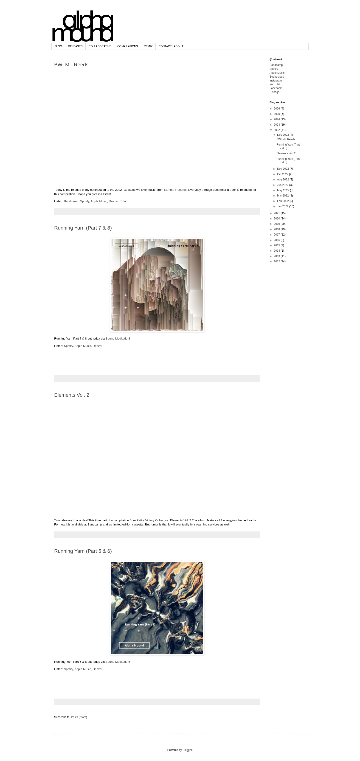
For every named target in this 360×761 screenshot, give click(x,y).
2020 (277, 218)
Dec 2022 (283, 134)
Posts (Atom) (79, 717)
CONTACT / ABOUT (171, 46)
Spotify (84, 201)
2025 (277, 113)
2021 (277, 213)
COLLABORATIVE (100, 46)
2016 (277, 240)
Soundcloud (277, 76)
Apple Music (99, 201)
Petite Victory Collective (152, 520)
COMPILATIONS (127, 46)
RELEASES (75, 46)
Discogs (274, 92)
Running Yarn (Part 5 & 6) (83, 551)
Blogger (187, 750)
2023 (277, 124)
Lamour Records (175, 189)
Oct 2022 (283, 174)
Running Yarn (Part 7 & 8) (83, 228)
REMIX (148, 46)
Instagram (276, 80)
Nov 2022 (283, 168)
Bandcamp (71, 201)
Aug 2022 (283, 179)
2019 (277, 223)
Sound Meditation (117, 338)
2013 (277, 256)
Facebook (276, 88)
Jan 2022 (283, 206)
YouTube (275, 84)
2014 (277, 250)
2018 (277, 229)
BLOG (58, 46)
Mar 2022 (283, 195)
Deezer (113, 201)
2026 (277, 108)
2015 (277, 245)
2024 (277, 119)
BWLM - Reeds (71, 64)
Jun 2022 (283, 185)
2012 (277, 261)
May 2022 (283, 190)
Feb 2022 (283, 201)
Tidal (123, 201)
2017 (277, 234)
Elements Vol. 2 (71, 395)
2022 (277, 130)
